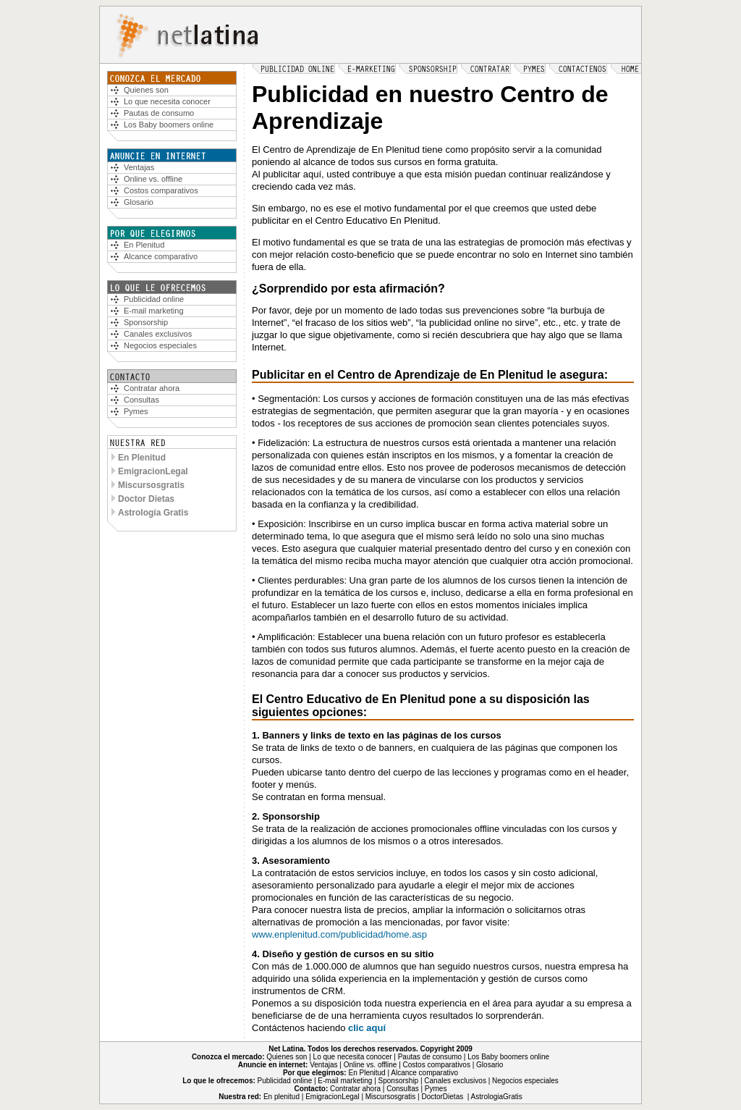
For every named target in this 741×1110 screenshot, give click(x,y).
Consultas (141, 399)
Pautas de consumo (159, 113)
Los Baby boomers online (168, 124)
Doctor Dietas (146, 499)
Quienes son (286, 1057)
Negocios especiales (160, 345)
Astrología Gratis (153, 513)
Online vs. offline (153, 179)
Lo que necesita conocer (167, 101)
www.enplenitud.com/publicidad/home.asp (339, 934)
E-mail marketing (154, 310)
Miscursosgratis (151, 485)
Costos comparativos (161, 190)
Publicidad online (154, 299)
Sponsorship (146, 322)
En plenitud (281, 1097)
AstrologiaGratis (496, 1097)
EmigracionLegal (153, 471)
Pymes (136, 411)
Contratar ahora (151, 388)
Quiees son (146, 89)
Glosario (138, 202)
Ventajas (139, 167)
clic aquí (367, 1027)
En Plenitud (144, 244)
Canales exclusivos (158, 333)
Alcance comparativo (161, 256)
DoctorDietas (442, 1097)
